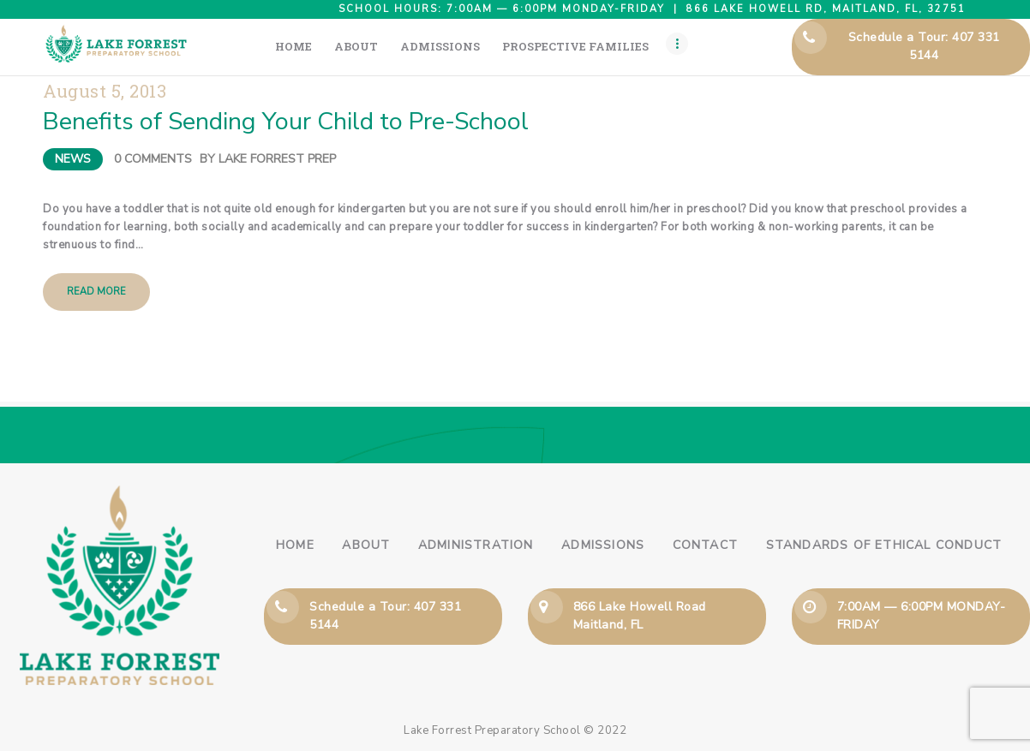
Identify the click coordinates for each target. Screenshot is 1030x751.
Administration (476, 545)
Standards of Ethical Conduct (884, 545)
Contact (705, 545)
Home (295, 545)
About (366, 545)
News (73, 159)
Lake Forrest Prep (277, 159)
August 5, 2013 (104, 91)
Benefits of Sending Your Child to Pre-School (286, 121)
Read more (96, 291)
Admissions (602, 545)
